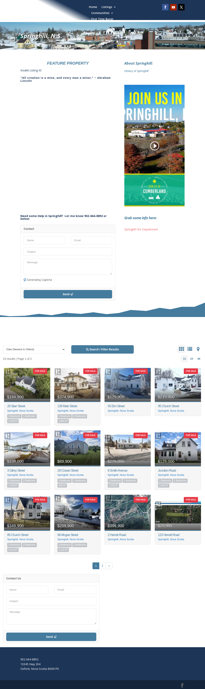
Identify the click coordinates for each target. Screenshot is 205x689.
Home (93, 7)
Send (68, 294)
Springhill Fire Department (141, 229)
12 (184, 358)
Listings (106, 7)
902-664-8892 (29, 659)
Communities (100, 13)
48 (198, 358)
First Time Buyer (102, 19)
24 (191, 358)
